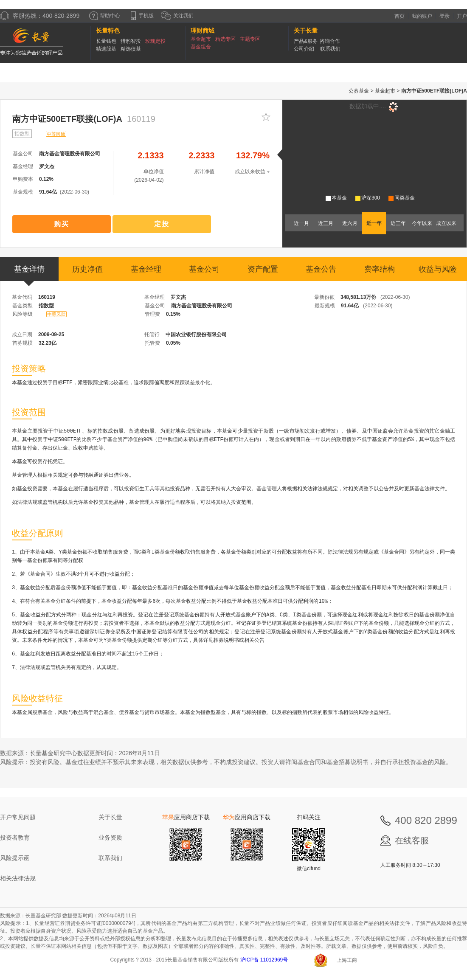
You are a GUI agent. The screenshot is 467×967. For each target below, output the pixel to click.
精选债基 (131, 49)
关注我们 (177, 15)
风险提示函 (15, 858)
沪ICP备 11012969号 (265, 960)
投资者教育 (15, 837)
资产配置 (263, 269)
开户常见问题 (18, 817)
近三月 (325, 223)
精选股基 (106, 49)
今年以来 (422, 223)
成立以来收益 (252, 171)
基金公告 (321, 269)
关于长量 (110, 817)
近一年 (374, 223)
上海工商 (347, 960)
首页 (399, 16)
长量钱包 (106, 41)
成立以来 (446, 223)
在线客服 (412, 840)
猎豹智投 (131, 41)
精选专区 (225, 39)
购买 (61, 224)
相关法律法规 (18, 878)
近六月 (349, 223)
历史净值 (87, 269)
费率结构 (379, 269)
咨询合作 (330, 41)
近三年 (398, 223)
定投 (161, 224)
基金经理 (146, 269)
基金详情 (29, 273)
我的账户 (422, 16)
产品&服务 (306, 41)
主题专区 (250, 39)
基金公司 (204, 269)
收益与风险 (438, 269)
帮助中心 (104, 15)
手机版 (142, 15)
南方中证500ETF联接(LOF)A (67, 119)
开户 (462, 16)
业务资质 (110, 837)
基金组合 (201, 47)
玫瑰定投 (155, 41)
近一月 (301, 223)
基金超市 (201, 39)
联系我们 (330, 49)
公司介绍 (304, 49)
